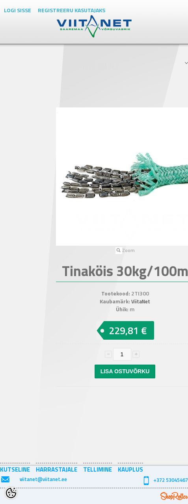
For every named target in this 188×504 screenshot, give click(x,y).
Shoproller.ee (174, 496)
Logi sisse (17, 10)
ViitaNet (140, 301)
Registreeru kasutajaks (71, 10)
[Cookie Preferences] (11, 493)
